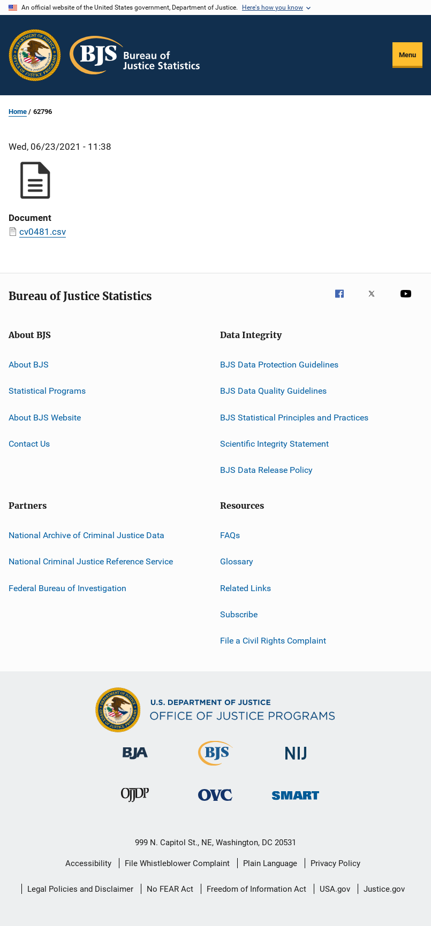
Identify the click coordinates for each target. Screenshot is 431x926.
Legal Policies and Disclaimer (80, 889)
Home (18, 112)
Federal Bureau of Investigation (67, 588)
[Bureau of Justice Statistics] (215, 767)
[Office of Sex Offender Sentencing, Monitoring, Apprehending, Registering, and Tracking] (295, 801)
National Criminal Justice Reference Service (91, 561)
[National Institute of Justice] (296, 761)
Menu (407, 55)
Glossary (236, 561)
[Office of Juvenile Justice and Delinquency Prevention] (135, 804)
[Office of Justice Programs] (35, 55)
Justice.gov (384, 889)
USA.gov (335, 889)
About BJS (29, 364)
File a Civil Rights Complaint (273, 641)
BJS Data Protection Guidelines (279, 364)
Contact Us (29, 444)
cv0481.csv (42, 231)
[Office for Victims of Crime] (215, 802)
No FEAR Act (170, 889)
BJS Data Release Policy (266, 470)
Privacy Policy (335, 863)
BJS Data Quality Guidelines (273, 391)
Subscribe (239, 614)
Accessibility (88, 863)
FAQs (230, 535)
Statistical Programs (47, 391)
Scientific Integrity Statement (274, 444)
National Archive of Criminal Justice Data (86, 535)
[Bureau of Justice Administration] (135, 761)
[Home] (135, 55)
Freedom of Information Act (256, 889)
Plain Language (270, 863)
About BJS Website (45, 417)
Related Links (245, 588)
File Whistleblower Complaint (177, 863)
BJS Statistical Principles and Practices (294, 417)
